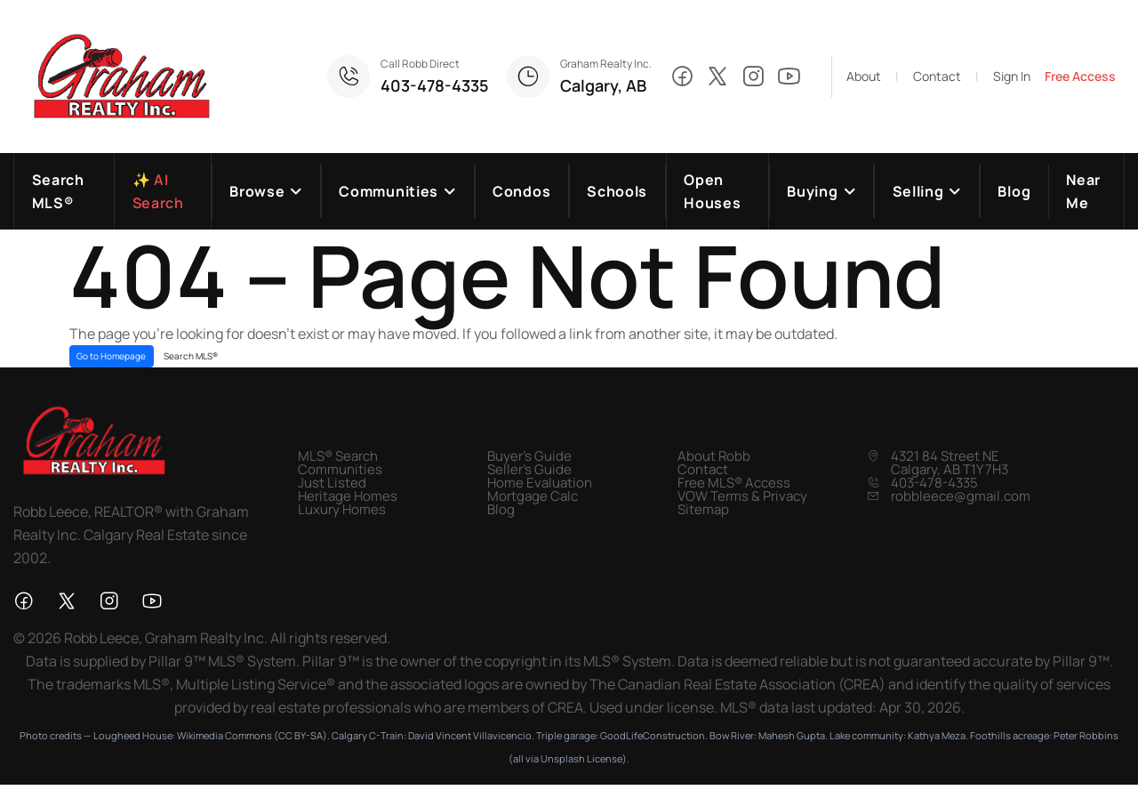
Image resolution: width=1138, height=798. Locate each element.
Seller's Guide (529, 469)
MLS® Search (338, 456)
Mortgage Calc (532, 496)
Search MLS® (191, 356)
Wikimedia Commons (224, 735)
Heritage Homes (347, 496)
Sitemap (703, 509)
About (863, 76)
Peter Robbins (1086, 735)
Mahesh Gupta (791, 735)
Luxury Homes (342, 509)
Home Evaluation (539, 482)
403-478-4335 (435, 85)
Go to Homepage (111, 356)
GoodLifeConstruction (652, 735)
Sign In (1011, 76)
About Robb (713, 456)
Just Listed (332, 482)
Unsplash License (581, 758)
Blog (501, 509)
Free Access (1080, 76)
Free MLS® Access (733, 482)
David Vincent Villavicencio (470, 735)
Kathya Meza (937, 735)
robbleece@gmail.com (960, 496)
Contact (937, 76)
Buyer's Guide (529, 456)
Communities (340, 469)
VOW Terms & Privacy (742, 496)
